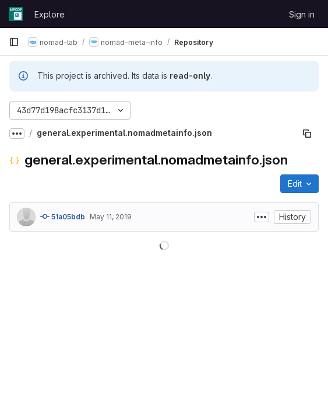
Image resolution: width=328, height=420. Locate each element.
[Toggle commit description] (261, 217)
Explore (49, 14)
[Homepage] (15, 14)
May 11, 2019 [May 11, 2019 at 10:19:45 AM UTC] (111, 216)
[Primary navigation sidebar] (14, 42)
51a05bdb (62, 216)
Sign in (302, 14)
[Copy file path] (307, 133)
